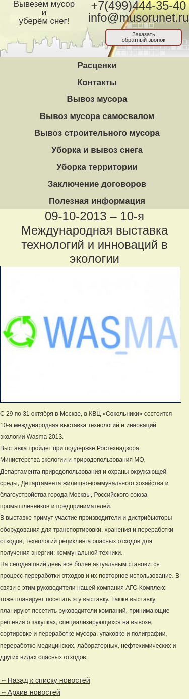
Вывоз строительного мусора (97, 133)
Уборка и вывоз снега (97, 150)
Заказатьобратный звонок (144, 37)
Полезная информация (97, 201)
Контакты (97, 82)
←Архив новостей (30, 692)
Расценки (96, 65)
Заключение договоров (97, 184)
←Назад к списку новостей (45, 680)
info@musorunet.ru (138, 17)
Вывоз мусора (97, 99)
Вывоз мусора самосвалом (97, 116)
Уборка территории (97, 167)
